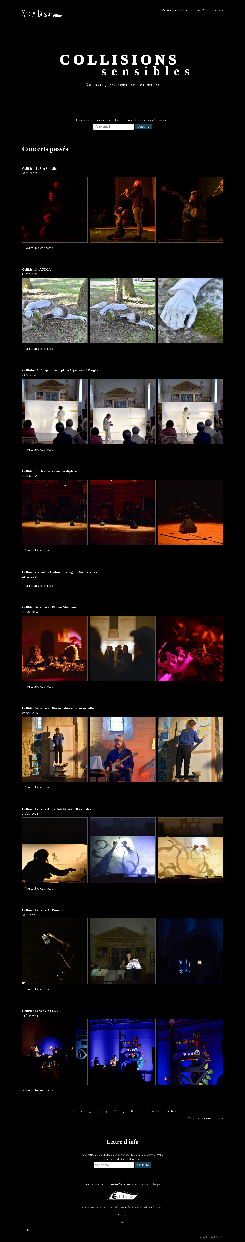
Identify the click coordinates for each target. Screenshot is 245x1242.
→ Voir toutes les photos (37, 248)
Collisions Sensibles (94, 1207)
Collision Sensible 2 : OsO (40, 1011)
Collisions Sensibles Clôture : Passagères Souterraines (59, 572)
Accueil (167, 10)
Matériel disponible (138, 1207)
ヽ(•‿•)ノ (122, 1214)
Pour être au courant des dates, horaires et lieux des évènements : (122, 120)
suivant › (153, 1111)
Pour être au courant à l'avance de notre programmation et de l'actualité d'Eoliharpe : (122, 1157)
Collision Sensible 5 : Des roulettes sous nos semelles (58, 708)
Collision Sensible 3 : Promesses (44, 910)
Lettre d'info (192, 10)
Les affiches (116, 1207)
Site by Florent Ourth (210, 1237)
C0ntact (158, 1207)
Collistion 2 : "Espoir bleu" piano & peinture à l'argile (60, 370)
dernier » (171, 1111)
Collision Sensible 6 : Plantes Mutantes (49, 607)
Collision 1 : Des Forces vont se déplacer (50, 471)
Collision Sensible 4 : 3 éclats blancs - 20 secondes (56, 809)
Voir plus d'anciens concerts (205, 1118)
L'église (178, 10)
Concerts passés (212, 10)
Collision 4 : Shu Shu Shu (40, 168)
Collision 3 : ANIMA (36, 269)
